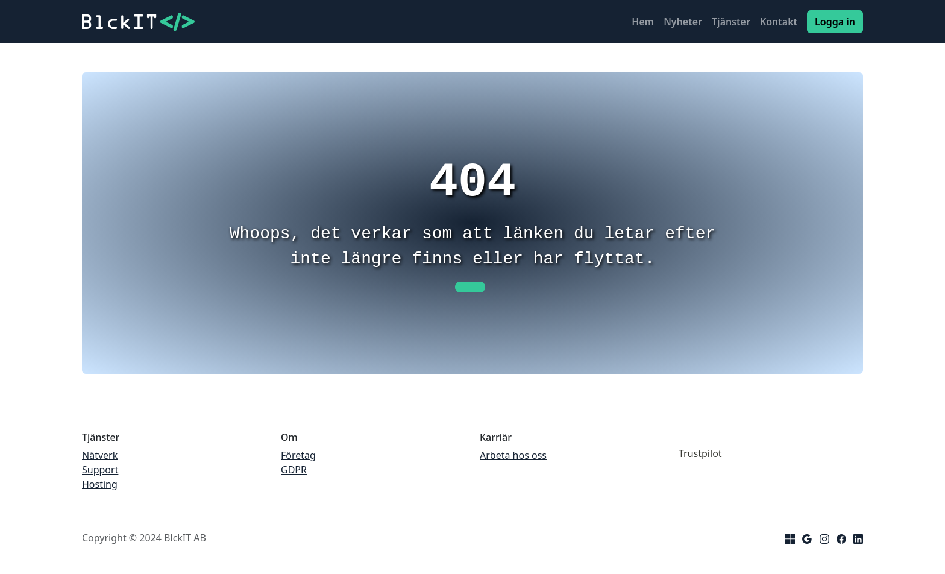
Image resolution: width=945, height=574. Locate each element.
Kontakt (778, 21)
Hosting (100, 484)
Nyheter (683, 21)
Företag (298, 455)
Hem (643, 21)
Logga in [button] (835, 21)
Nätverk (100, 455)
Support (100, 469)
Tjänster (731, 21)
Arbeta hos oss (513, 455)
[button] (470, 287)
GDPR (294, 469)
